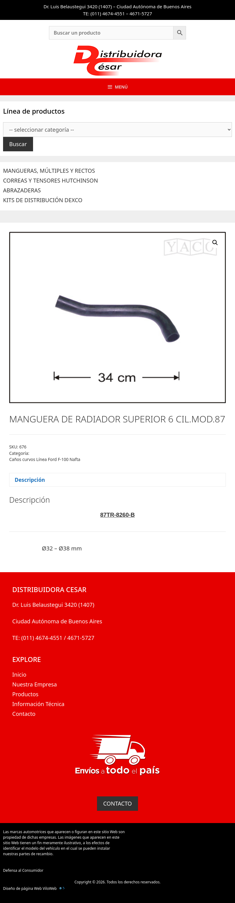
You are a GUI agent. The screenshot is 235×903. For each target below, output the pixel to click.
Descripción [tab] (30, 479)
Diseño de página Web (22, 888)
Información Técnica (38, 704)
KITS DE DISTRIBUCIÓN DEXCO (42, 200)
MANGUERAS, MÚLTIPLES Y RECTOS (49, 170)
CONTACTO (117, 803)
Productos (25, 694)
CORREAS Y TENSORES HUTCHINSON (50, 180)
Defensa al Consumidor (23, 870)
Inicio (19, 674)
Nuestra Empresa (34, 684)
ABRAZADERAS (22, 190)
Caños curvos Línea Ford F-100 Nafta (44, 459)
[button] (215, 242)
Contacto (23, 713)
